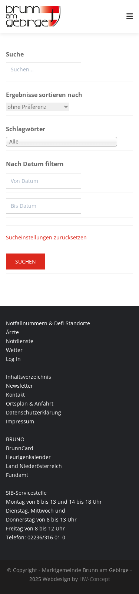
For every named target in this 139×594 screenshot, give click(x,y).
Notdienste (19, 341)
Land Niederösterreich (34, 465)
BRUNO (15, 439)
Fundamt (17, 474)
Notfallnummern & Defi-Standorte (48, 323)
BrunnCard (19, 448)
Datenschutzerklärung (33, 412)
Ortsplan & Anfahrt (29, 403)
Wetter (14, 350)
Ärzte (12, 332)
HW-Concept (94, 578)
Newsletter (19, 385)
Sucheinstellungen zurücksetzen (46, 237)
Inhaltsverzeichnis (28, 376)
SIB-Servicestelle (26, 492)
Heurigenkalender (28, 457)
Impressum (20, 421)
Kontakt (15, 394)
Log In (13, 358)
